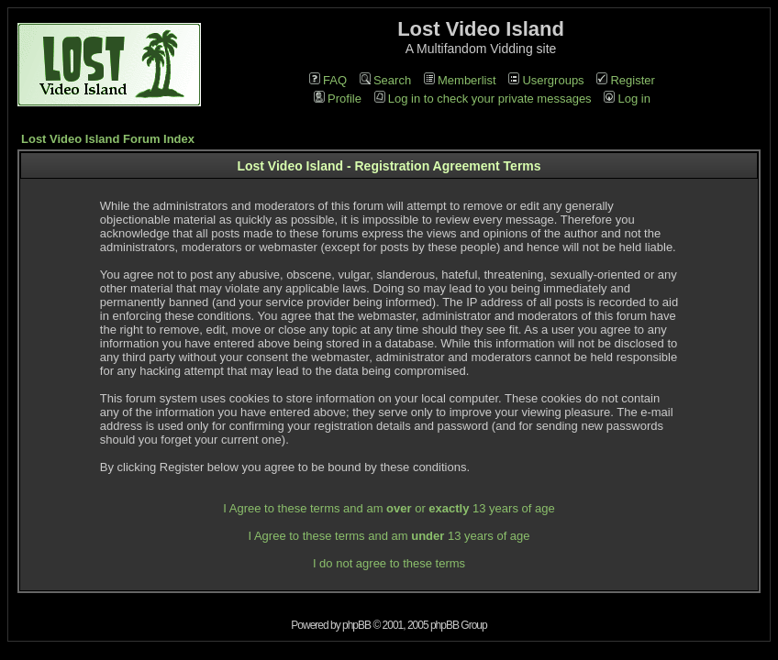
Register (625, 80)
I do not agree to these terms (389, 563)
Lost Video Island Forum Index (107, 139)
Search (385, 80)
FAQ (328, 80)
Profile (337, 98)
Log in (627, 98)
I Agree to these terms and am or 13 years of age (388, 508)
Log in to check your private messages (483, 98)
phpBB (356, 625)
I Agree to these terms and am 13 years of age (388, 536)
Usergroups (546, 80)
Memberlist (460, 80)
